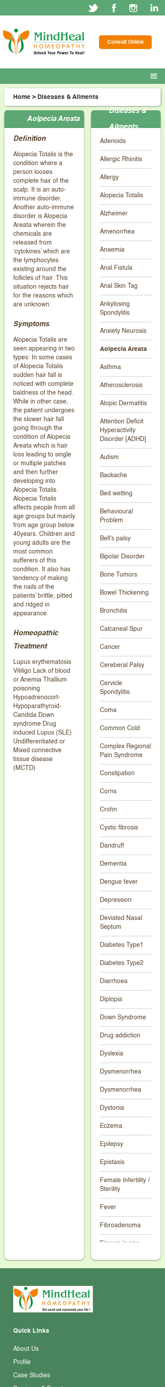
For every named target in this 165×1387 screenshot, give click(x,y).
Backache (113, 475)
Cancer (110, 647)
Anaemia (112, 250)
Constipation (117, 773)
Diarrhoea (114, 981)
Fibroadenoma (120, 1225)
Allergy (109, 177)
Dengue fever (119, 882)
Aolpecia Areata (123, 349)
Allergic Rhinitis (121, 159)
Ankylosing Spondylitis (115, 308)
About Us (26, 1349)
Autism (109, 457)
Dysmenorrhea (120, 1072)
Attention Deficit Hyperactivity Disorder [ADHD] (123, 430)
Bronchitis (113, 611)
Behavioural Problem (116, 516)
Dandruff (112, 846)
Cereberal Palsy (122, 665)
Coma (108, 710)
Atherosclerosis (121, 385)
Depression (116, 900)
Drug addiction (120, 1036)
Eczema (111, 1126)
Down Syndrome (123, 1017)
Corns (108, 791)
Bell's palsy (115, 538)
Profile (22, 1362)
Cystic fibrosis (119, 828)
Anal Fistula (116, 268)
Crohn (108, 810)
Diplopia (111, 999)
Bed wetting (116, 493)
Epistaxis (112, 1162)
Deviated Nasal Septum (121, 922)
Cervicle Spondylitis (115, 687)
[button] (156, 76)
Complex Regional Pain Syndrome (125, 750)
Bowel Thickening (124, 593)
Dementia (113, 864)
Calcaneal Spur (121, 629)
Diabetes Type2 (121, 963)
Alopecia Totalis (121, 195)
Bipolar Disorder (122, 557)
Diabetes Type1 (121, 945)
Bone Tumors (118, 575)
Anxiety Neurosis (123, 331)
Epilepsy (111, 1144)
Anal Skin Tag (119, 286)
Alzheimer (114, 214)
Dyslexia (111, 1054)
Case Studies (31, 1375)
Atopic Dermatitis (123, 403)
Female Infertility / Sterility (125, 1184)
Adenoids (113, 141)
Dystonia (112, 1108)
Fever (108, 1207)
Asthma (110, 367)
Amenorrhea (117, 232)
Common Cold (120, 728)
